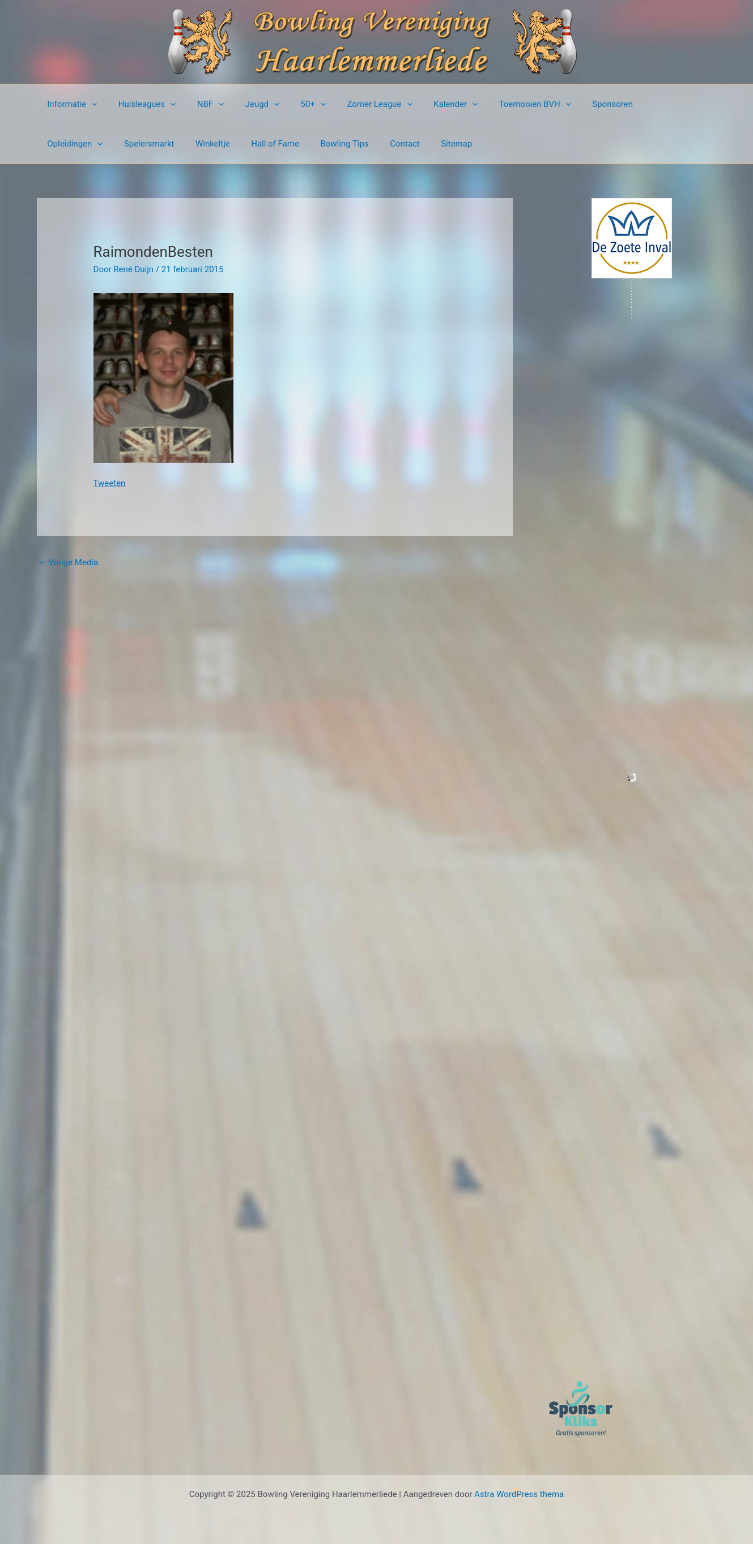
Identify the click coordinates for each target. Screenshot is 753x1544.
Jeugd (247, 104)
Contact (309, 144)
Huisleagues (141, 104)
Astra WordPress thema (519, 1494)
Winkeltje (129, 144)
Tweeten (109, 483)
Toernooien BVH (503, 104)
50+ (294, 104)
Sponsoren (576, 104)
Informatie (70, 104)
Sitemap (356, 144)
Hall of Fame (188, 144)
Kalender (428, 104)
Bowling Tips (253, 144)
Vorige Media (68, 562)
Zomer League (356, 104)
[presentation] (89, 104)
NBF (199, 104)
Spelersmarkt (70, 144)
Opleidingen (641, 104)
